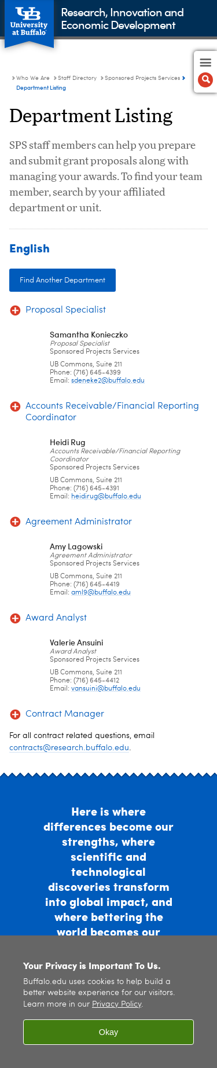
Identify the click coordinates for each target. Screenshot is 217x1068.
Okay (109, 1032)
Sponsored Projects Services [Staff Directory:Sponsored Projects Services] (142, 78)
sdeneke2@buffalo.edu (108, 380)
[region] (108, 1001)
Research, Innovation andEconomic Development (122, 17)
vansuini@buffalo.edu (106, 688)
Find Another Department (62, 280)
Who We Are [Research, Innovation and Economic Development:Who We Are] (33, 78)
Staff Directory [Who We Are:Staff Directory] (77, 78)
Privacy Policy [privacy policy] (116, 1004)
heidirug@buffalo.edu (106, 496)
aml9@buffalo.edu (101, 592)
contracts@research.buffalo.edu (69, 748)
